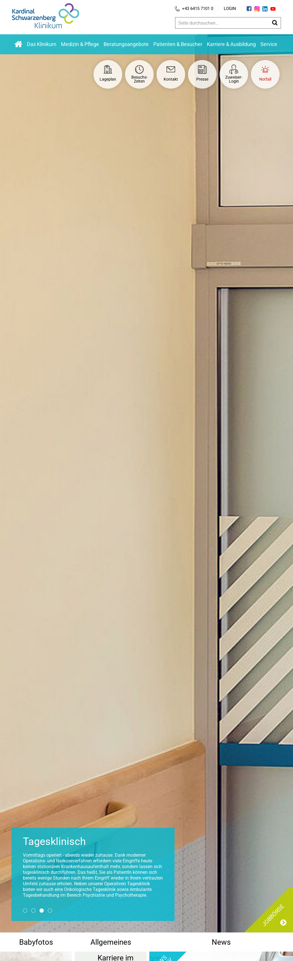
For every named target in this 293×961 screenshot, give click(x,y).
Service (268, 44)
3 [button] (41, 910)
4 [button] (50, 910)
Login (230, 8)
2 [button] (33, 910)
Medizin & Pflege (80, 44)
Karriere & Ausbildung (231, 44)
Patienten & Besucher (177, 44)
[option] (146, 483)
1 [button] (25, 910)
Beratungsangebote (126, 44)
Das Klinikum (41, 44)
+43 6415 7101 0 (194, 8)
